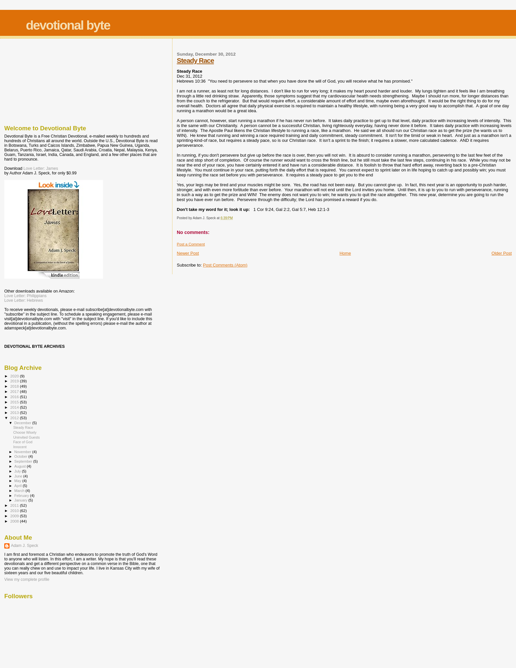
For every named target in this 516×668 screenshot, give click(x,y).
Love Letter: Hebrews (23, 300)
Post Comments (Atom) (225, 265)
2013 (15, 412)
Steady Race (195, 60)
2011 (15, 505)
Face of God (22, 442)
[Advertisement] (37, 80)
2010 (15, 510)
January (21, 500)
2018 (15, 386)
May (18, 481)
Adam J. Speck (24, 545)
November (23, 452)
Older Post (502, 253)
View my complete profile (26, 579)
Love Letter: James (40, 168)
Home (345, 253)
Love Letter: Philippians (25, 296)
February (22, 496)
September (24, 461)
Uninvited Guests (26, 437)
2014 (15, 407)
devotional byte (68, 25)
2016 (15, 397)
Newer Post (188, 253)
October (21, 456)
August (20, 466)
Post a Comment (191, 244)
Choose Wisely (25, 432)
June (18, 476)
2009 (15, 516)
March (20, 491)
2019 (15, 381)
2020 (15, 376)
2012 (15, 418)
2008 (15, 521)
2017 (15, 391)
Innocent (20, 447)
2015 (15, 402)
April (18, 486)
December (23, 423)
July (18, 471)
